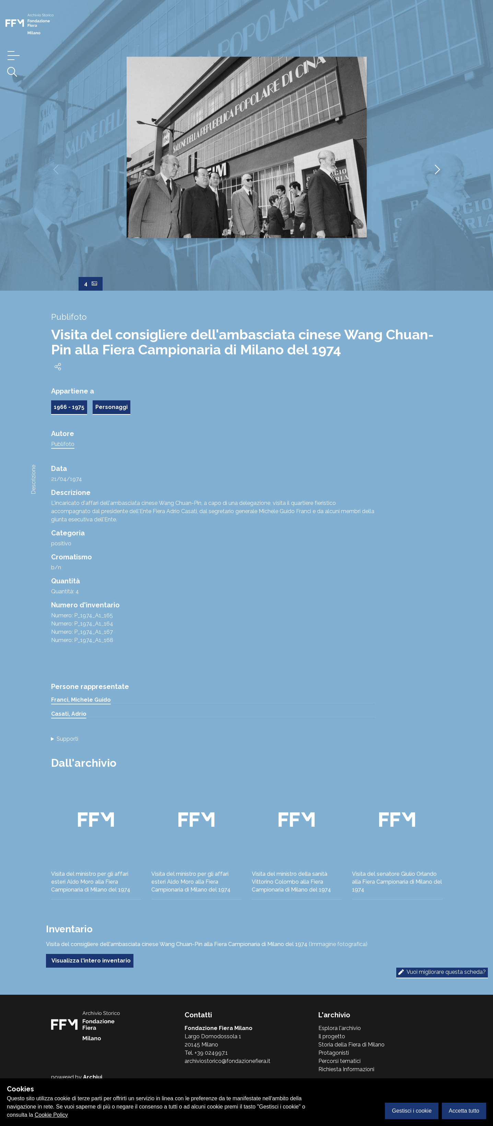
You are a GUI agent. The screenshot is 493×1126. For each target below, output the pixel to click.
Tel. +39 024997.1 (206, 1053)
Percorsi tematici (339, 1061)
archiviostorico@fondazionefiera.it (227, 1061)
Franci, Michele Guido (81, 700)
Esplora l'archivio (339, 1028)
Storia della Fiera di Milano (351, 1044)
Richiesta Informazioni (346, 1069)
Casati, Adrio (68, 714)
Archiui (92, 1077)
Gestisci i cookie (412, 1111)
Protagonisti (333, 1053)
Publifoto (62, 444)
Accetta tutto (464, 1111)
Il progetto (331, 1036)
